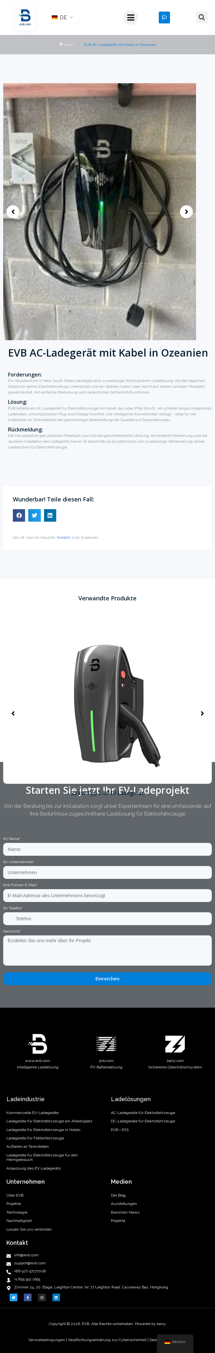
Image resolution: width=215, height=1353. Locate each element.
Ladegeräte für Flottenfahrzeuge (35, 1138)
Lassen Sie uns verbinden (29, 1229)
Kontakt (63, 537)
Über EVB (14, 1195)
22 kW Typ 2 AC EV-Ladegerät (107, 793)
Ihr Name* (12, 838)
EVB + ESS (120, 1130)
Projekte (13, 1203)
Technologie (16, 1212)
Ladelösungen (131, 1099)
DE (59, 17)
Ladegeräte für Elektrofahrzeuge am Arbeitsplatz (49, 1121)
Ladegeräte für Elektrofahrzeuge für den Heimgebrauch (42, 1157)
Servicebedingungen (47, 1340)
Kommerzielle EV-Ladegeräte (32, 1112)
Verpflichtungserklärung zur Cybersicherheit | (108, 1340)
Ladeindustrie (25, 1099)
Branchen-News (125, 1212)
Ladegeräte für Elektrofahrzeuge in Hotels (43, 1130)
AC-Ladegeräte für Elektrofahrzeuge (143, 1112)
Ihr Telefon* (13, 908)
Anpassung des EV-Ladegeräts (33, 1168)
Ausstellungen (124, 1203)
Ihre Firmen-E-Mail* (20, 885)
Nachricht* (12, 931)
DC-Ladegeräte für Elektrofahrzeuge (143, 1121)
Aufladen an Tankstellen (27, 1146)
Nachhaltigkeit (19, 1220)
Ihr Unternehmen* (19, 862)
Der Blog (118, 1195)
